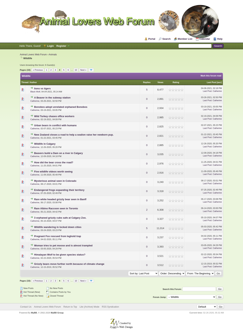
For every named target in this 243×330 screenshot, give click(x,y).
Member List (185, 38)
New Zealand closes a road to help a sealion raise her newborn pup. (74, 134)
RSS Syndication (110, 306)
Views (160, 82)
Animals (53, 54)
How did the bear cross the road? (53, 162)
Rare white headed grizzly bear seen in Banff (60, 199)
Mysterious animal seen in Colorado (55, 180)
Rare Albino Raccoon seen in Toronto (56, 208)
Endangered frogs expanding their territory (59, 190)
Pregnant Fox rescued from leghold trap (57, 236)
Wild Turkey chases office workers (54, 116)
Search (166, 38)
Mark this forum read (211, 76)
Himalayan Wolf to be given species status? (59, 254)
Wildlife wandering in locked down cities (57, 227)
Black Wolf (35, 91)
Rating (176, 82)
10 (76, 70)
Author (33, 82)
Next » (83, 70)
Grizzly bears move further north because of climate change (69, 264)
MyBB (34, 313)
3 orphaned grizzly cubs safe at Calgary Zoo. (60, 217)
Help (219, 38)
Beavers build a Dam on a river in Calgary (58, 153)
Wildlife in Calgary (45, 143)
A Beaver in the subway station (52, 97)
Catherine (217, 91)
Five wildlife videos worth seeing (53, 171)
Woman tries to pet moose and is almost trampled (63, 245)
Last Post (211, 82)
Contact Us (25, 306)
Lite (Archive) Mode (89, 306)
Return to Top (70, 306)
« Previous (38, 70)
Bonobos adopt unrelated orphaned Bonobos (60, 107)
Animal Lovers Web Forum (33, 54)
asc (219, 82)
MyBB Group (57, 313)
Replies (147, 82)
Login (50, 45)
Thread (24, 82)
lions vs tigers (42, 88)
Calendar (205, 38)
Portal (151, 38)
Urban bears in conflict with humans (55, 125)
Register (61, 45)
